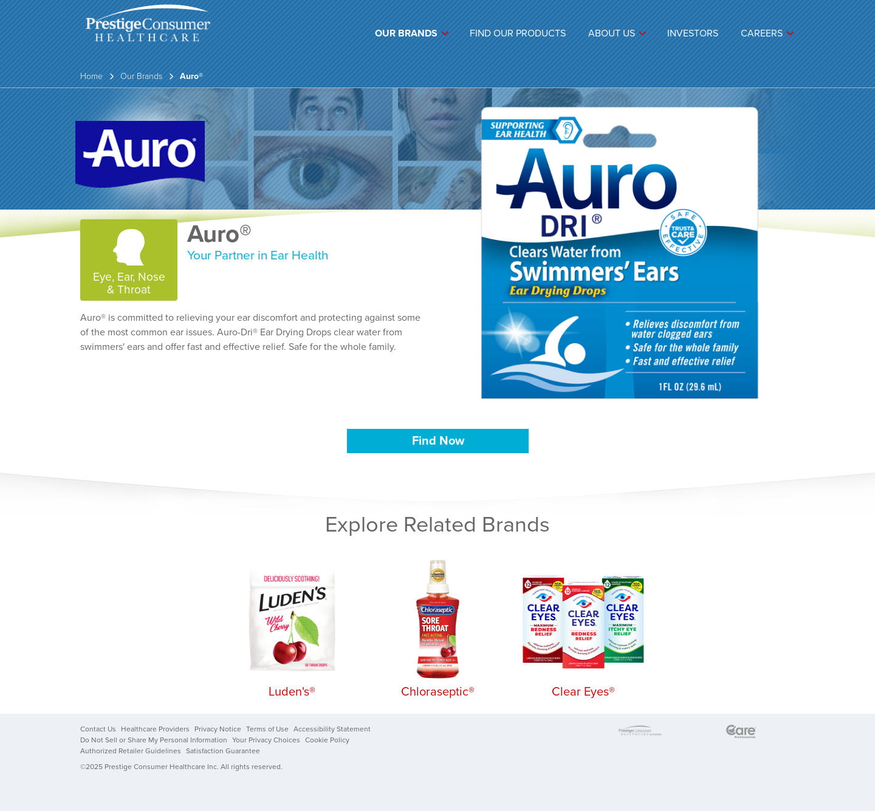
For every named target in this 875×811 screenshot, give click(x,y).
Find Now (438, 441)
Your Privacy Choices (266, 740)
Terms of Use (267, 729)
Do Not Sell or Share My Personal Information (153, 740)
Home (91, 76)
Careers (762, 33)
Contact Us (98, 729)
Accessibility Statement (332, 729)
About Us (611, 33)
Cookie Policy (327, 740)
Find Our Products (518, 33)
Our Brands (406, 33)
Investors (692, 33)
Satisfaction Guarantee (223, 751)
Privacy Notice (217, 729)
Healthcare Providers (155, 729)
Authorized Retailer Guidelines (130, 751)
